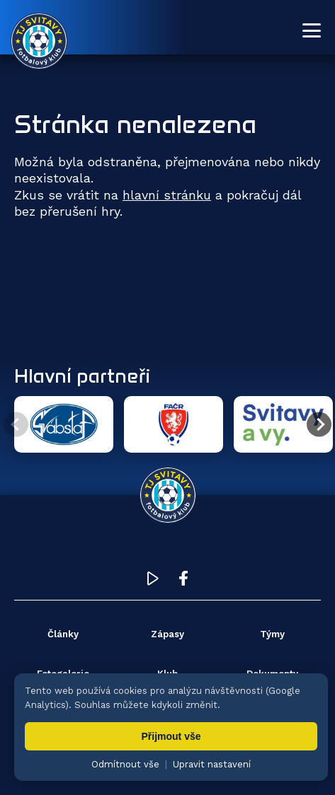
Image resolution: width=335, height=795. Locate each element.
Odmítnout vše (125, 764)
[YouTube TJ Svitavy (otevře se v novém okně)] (153, 581)
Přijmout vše (170, 736)
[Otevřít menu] (311, 30)
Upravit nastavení (212, 764)
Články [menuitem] (63, 634)
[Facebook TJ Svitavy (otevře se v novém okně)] (183, 581)
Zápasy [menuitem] (167, 634)
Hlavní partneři (82, 376)
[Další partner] (319, 424)
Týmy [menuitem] (272, 634)
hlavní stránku (167, 194)
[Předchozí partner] (16, 424)
